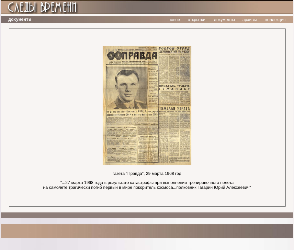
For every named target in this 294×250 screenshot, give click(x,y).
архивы (250, 19)
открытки (196, 19)
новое (174, 19)
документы (224, 19)
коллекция (275, 19)
